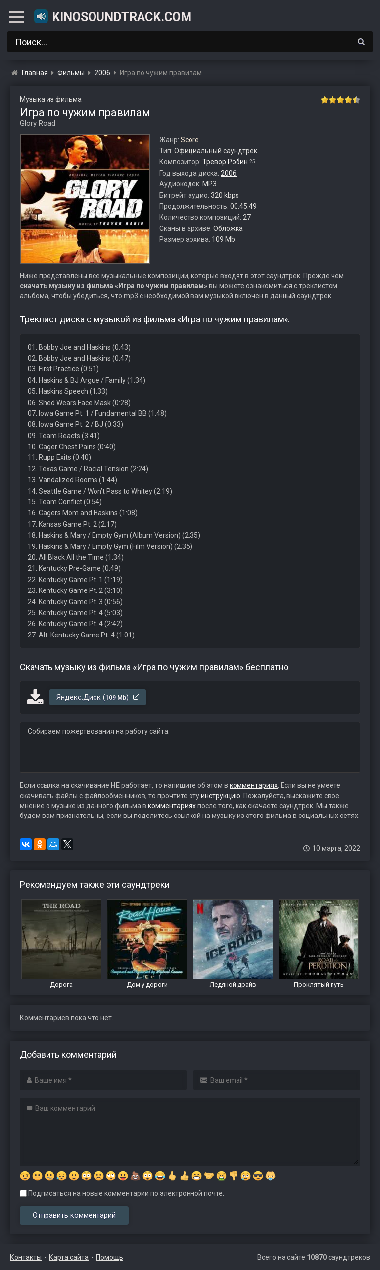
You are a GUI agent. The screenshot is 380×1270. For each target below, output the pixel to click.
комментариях (254, 785)
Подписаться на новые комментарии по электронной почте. (122, 1193)
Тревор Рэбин (225, 162)
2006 (229, 173)
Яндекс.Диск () (98, 697)
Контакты (26, 1257)
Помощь (109, 1257)
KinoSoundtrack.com (112, 16)
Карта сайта (69, 1257)
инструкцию (220, 796)
